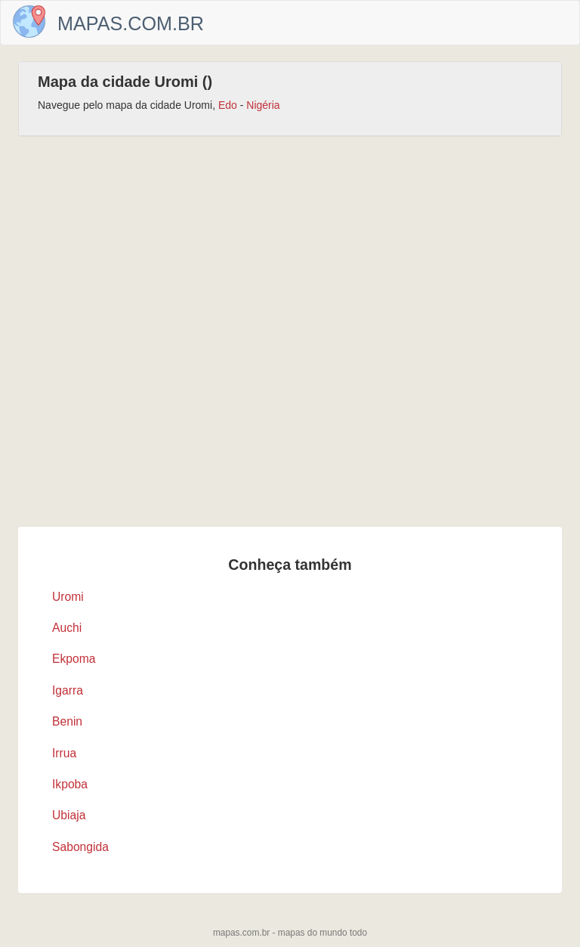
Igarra (67, 690)
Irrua (64, 753)
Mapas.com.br (130, 23)
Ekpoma (74, 658)
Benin (67, 721)
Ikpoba (70, 784)
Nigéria (262, 105)
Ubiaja (68, 815)
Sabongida (80, 846)
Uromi (68, 596)
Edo (227, 105)
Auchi (67, 627)
